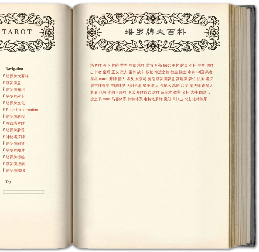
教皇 (174, 72)
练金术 (166, 92)
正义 (115, 72)
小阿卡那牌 (117, 92)
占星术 (165, 85)
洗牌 (141, 65)
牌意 (132, 65)
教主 (177, 92)
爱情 (149, 65)
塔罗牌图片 (15, 150)
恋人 (124, 72)
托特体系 (199, 99)
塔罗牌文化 (15, 103)
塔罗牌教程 (15, 116)
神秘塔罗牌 (15, 137)
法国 (201, 79)
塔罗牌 (96, 65)
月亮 (158, 65)
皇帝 (201, 65)
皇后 (106, 72)
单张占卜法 (181, 99)
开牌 (113, 79)
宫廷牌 (181, 79)
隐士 (183, 72)
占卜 (106, 65)
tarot (167, 65)
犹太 (155, 85)
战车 (141, 72)
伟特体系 (135, 99)
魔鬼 (151, 79)
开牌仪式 (143, 92)
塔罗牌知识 (15, 89)
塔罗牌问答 (15, 143)
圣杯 (192, 65)
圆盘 (203, 92)
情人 (121, 79)
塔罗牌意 (13, 83)
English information (22, 110)
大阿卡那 (134, 85)
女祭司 (140, 79)
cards (103, 79)
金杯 (185, 92)
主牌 (175, 65)
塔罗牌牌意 (165, 79)
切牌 (210, 65)
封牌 (156, 92)
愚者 (209, 72)
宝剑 (132, 72)
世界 (124, 65)
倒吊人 (207, 85)
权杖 (149, 72)
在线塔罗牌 (15, 123)
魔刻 (167, 99)
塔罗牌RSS (15, 170)
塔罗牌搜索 (15, 164)
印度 (184, 85)
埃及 (130, 79)
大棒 (194, 92)
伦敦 (103, 92)
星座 (146, 85)
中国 (200, 72)
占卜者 (96, 72)
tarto (106, 99)
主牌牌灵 (117, 85)
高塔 (176, 85)
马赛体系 (119, 99)
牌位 (192, 79)
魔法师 (195, 85)
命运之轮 (161, 72)
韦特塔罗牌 (153, 99)
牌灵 (184, 65)
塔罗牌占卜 (15, 96)
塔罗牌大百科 (17, 76)
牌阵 (115, 65)
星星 (94, 79)
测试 (131, 92)
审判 (191, 72)
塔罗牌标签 (15, 157)
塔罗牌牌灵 (15, 130)
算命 (94, 92)
